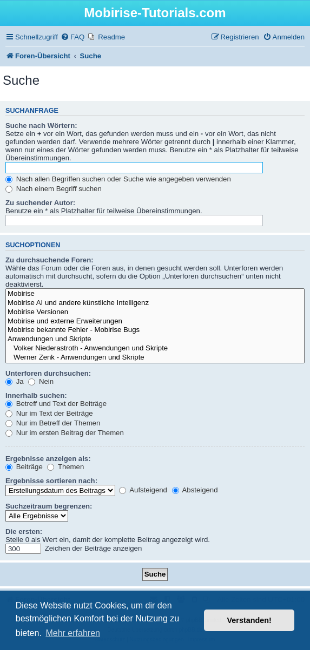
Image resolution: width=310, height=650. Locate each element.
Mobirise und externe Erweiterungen (155, 321)
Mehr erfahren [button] (72, 633)
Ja (14, 381)
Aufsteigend (143, 490)
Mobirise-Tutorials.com (155, 12)
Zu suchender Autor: (40, 203)
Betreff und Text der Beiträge (56, 404)
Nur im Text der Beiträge (49, 413)
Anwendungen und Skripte (155, 339)
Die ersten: (23, 531)
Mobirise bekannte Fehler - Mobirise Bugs (155, 330)
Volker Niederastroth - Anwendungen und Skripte (155, 348)
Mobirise (155, 294)
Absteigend (195, 490)
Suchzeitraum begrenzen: (48, 506)
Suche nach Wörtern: (41, 125)
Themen (65, 467)
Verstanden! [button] (249, 620)
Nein (41, 381)
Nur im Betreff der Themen (52, 423)
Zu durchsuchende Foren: (49, 260)
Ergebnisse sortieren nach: (51, 481)
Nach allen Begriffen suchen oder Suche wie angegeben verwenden (118, 179)
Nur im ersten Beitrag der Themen (64, 433)
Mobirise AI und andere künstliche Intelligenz (155, 303)
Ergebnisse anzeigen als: (48, 459)
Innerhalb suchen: (36, 395)
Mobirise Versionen (155, 312)
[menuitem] (72, 37)
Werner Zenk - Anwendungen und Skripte (155, 357)
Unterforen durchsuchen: (48, 373)
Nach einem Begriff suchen (53, 189)
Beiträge (24, 467)
